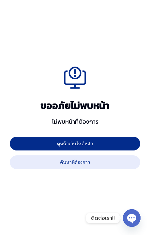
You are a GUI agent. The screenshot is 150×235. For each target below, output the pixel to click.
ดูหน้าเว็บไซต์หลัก (75, 143)
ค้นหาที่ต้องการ (75, 162)
